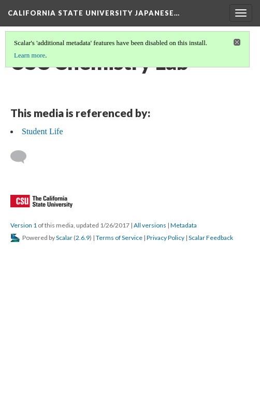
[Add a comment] (23, 157)
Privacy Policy (165, 237)
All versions (150, 225)
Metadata (183, 225)
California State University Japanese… (94, 13)
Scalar (64, 237)
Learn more (29, 55)
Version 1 (23, 225)
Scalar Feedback (211, 237)
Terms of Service (119, 237)
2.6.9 (83, 237)
